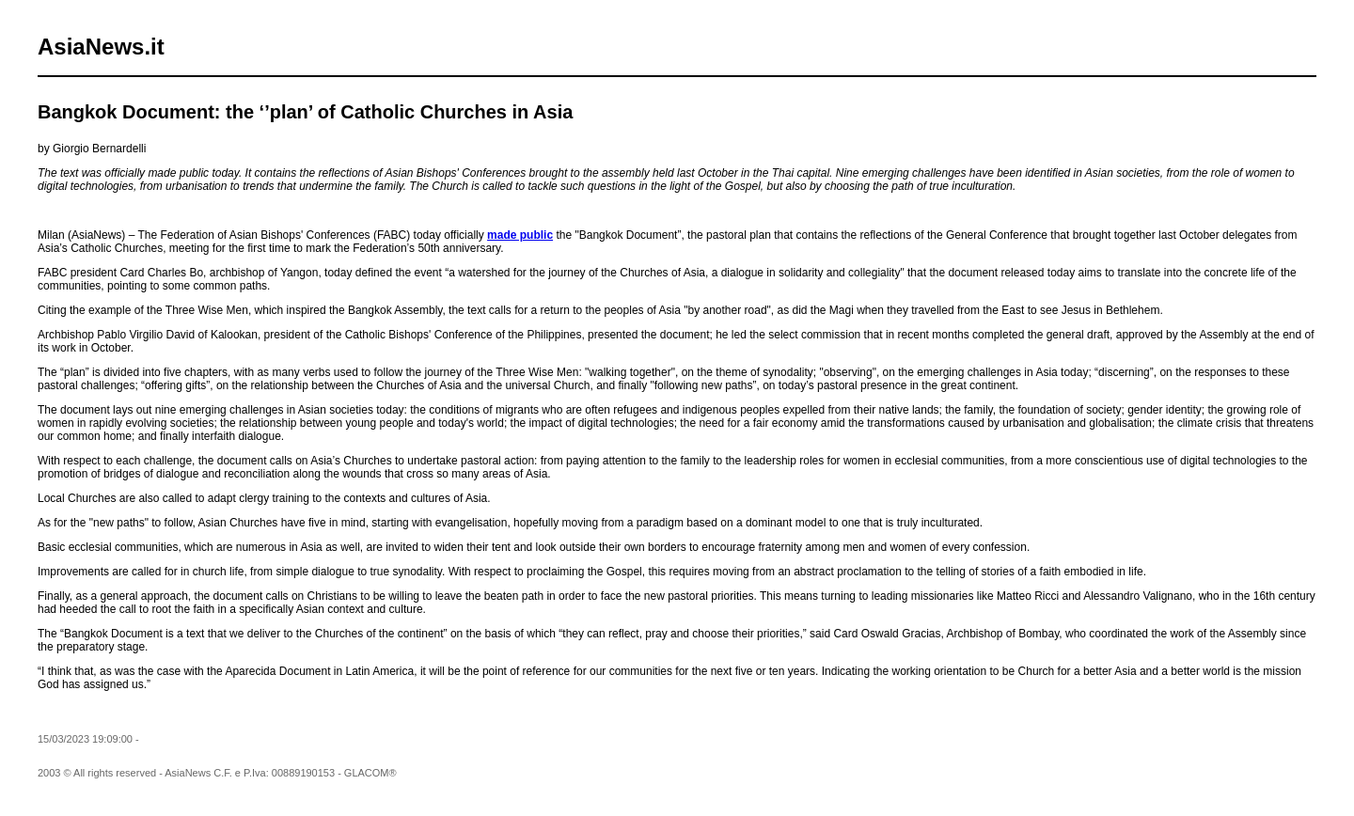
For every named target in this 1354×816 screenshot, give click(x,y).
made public (520, 235)
